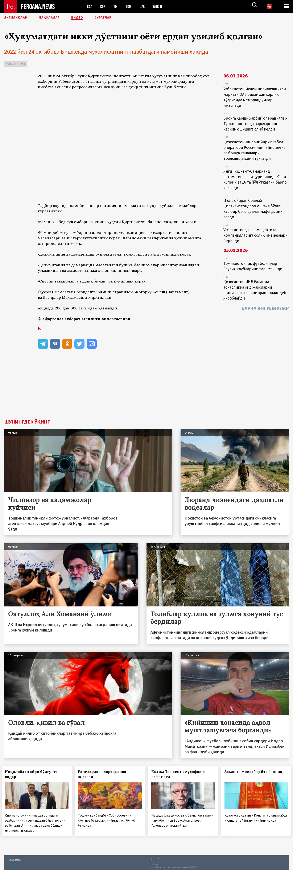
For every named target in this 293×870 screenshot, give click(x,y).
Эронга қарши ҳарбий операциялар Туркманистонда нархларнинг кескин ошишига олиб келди (255, 121)
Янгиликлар (19, 18)
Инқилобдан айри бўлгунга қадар (33, 774)
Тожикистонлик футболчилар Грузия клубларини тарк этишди (253, 257)
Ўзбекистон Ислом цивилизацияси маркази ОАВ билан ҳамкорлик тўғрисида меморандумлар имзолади (255, 96)
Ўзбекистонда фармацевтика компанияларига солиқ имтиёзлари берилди (256, 226)
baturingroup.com (181, 865)
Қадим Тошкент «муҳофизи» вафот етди (181, 774)
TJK (117, 6)
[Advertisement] (124, 387)
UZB (145, 6)
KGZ (103, 6)
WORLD (161, 6)
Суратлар (121, 18)
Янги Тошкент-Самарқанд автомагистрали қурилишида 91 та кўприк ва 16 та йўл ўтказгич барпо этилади (255, 174)
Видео (91, 18)
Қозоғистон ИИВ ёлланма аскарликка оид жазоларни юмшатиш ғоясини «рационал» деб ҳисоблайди (255, 279)
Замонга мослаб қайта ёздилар (248, 774)
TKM (131, 6)
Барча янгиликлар (265, 296)
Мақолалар (59, 18)
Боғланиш (15, 857)
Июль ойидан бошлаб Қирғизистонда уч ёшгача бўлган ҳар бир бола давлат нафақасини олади (254, 202)
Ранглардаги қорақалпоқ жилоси (105, 774)
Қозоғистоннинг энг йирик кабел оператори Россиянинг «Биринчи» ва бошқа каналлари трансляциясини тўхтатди (254, 146)
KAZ (89, 6)
